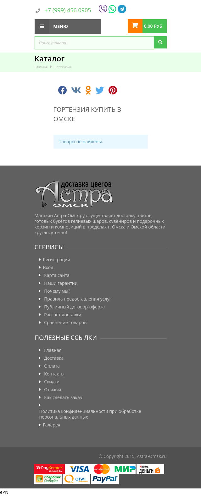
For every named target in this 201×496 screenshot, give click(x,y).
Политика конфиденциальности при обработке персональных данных (90, 414)
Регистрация (56, 259)
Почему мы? (57, 291)
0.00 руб (153, 26)
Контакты (54, 374)
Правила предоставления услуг (77, 299)
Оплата (52, 366)
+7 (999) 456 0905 (68, 10)
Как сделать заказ (63, 397)
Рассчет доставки (62, 315)
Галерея (51, 425)
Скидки (51, 382)
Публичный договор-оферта (74, 307)
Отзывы (52, 389)
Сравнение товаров (65, 322)
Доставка (54, 358)
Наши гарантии (61, 283)
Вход (48, 267)
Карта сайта (57, 275)
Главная (53, 350)
